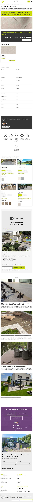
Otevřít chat (16, 427)
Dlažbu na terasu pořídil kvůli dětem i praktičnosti (11, 397)
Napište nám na (10, 414)
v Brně (16, 418)
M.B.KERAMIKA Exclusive (4, 479)
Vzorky (2, 481)
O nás (2, 486)
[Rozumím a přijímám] (26, 500)
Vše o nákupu (19, 474)
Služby (2, 474)
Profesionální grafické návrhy (5, 475)
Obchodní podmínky (4, 490)
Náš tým (2, 487)
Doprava (18, 477)
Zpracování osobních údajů (21, 479)
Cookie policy (19, 481)
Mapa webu (18, 482)
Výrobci (2, 491)
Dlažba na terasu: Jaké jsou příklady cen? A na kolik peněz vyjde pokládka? (16, 335)
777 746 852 (16, 425)
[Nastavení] (15, 500)
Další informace (3, 498)
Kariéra (2, 493)
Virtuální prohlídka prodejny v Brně (6, 478)
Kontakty (18, 483)
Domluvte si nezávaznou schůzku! (22, 475)
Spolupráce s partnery (4, 482)
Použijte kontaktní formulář (22, 413)
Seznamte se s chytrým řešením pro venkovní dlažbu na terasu (13, 366)
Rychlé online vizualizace (4, 477)
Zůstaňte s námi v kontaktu (22, 486)
